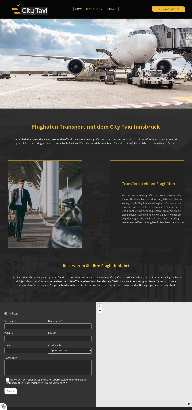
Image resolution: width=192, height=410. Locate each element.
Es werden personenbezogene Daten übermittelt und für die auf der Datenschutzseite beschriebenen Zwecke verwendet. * (46, 381)
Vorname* (10, 321)
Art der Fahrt (55, 345)
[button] (168, 9)
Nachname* (55, 321)
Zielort (8, 345)
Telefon (8, 333)
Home (78, 9)
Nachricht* (10, 358)
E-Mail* (52, 333)
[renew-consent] (3, 406)
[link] (94, 9)
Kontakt (111, 9)
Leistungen (93, 9)
